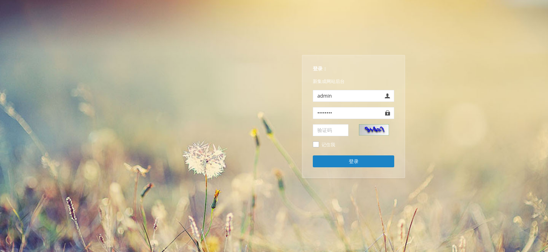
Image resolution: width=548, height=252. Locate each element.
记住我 (328, 145)
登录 (354, 161)
